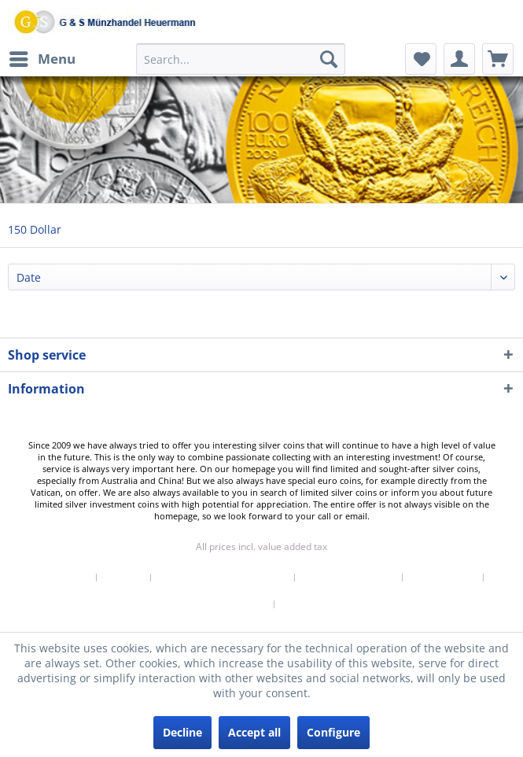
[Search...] (240, 59)
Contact (123, 578)
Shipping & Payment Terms (223, 578)
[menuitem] (41, 59)
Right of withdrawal (349, 578)
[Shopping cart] (498, 59)
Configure (333, 732)
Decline (182, 732)
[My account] (459, 59)
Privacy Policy (443, 578)
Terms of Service (228, 604)
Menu (42, 57)
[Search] (328, 59)
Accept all (254, 732)
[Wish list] (420, 59)
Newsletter (62, 578)
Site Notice (308, 604)
